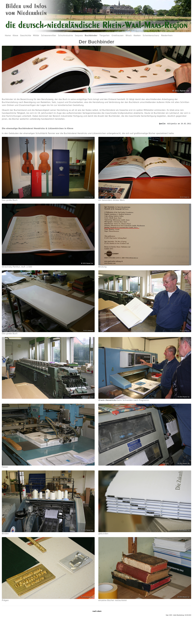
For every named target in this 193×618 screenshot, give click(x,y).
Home (8, 35)
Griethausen (118, 35)
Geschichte (25, 35)
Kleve (15, 35)
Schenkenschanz (151, 35)
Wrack (129, 35)
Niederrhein (167, 35)
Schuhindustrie (65, 35)
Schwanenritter (48, 35)
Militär (36, 35)
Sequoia (79, 35)
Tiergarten (104, 35)
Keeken (137, 35)
